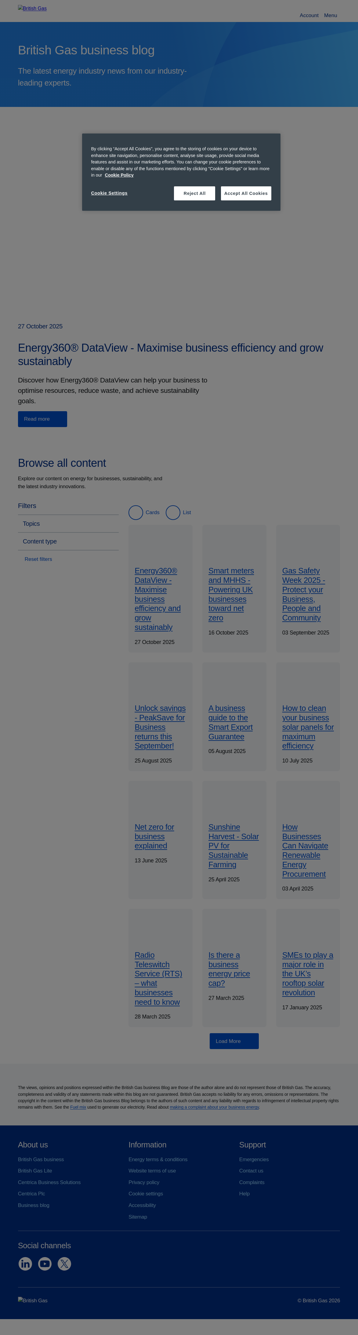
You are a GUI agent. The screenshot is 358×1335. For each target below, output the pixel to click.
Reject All (195, 193)
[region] (181, 172)
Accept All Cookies (246, 193)
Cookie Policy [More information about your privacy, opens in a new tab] (119, 175)
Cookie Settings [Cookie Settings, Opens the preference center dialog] (109, 193)
